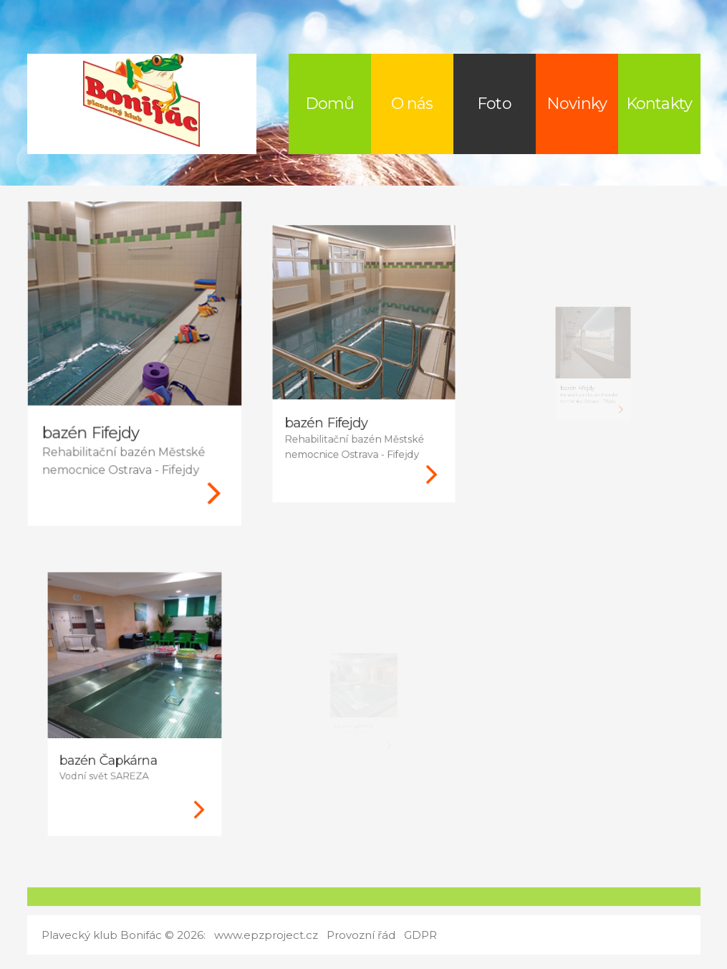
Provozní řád (361, 935)
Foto (494, 103)
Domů (329, 103)
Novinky (577, 103)
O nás (412, 103)
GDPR (420, 935)
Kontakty (659, 103)
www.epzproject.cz (266, 935)
